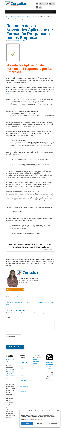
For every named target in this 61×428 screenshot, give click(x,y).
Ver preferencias (53, 423)
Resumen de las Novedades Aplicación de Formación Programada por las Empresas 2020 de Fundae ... (30, 245)
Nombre (8, 331)
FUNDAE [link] (36, 184)
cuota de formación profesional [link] (30, 142)
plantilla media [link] (38, 133)
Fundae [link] (41, 87)
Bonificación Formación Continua (20, 17)
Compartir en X (48, 249)
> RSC (21, 375)
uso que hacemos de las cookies (37, 361)
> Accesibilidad (24, 386)
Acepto (27, 423)
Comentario (9, 317)
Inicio (8, 17)
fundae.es (9, 93)
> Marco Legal (23, 362)
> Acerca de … (23, 391)
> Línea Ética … (24, 380)
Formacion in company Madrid (46, 302)
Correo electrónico (10, 336)
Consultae (22, 40)
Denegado (39, 423)
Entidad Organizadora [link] (46, 99)
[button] (58, 411)
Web (7, 341)
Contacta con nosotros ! (16, 290)
